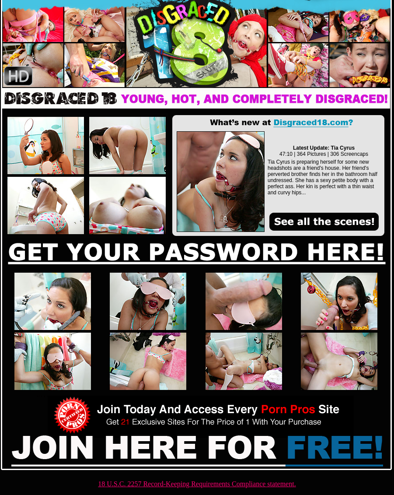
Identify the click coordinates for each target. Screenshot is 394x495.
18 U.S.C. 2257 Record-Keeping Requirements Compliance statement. (197, 484)
